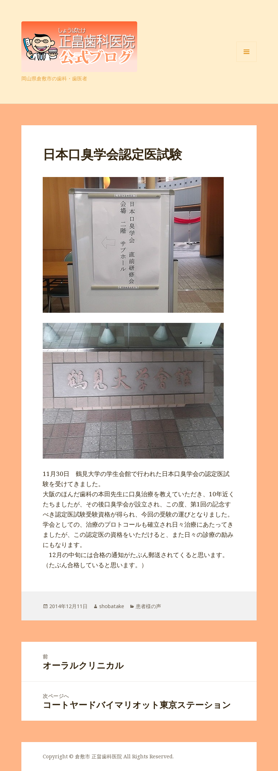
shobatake (111, 606)
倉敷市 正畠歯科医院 (98, 756)
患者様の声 (148, 606)
